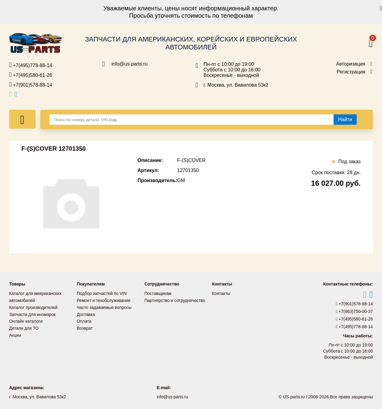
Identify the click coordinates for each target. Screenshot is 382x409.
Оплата (84, 320)
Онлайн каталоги (26, 320)
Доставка (86, 313)
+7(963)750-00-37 (354, 311)
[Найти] (345, 119)
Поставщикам (158, 293)
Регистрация (351, 72)
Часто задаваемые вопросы (104, 306)
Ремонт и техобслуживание (104, 300)
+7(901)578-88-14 (30, 84)
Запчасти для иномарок (32, 313)
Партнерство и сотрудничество (175, 300)
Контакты (221, 293)
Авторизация (350, 64)
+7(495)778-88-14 (30, 65)
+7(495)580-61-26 (30, 74)
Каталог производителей (33, 306)
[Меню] (22, 119)
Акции (15, 333)
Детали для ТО (24, 327)
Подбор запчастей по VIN (102, 293)
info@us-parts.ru (130, 64)
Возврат (85, 327)
